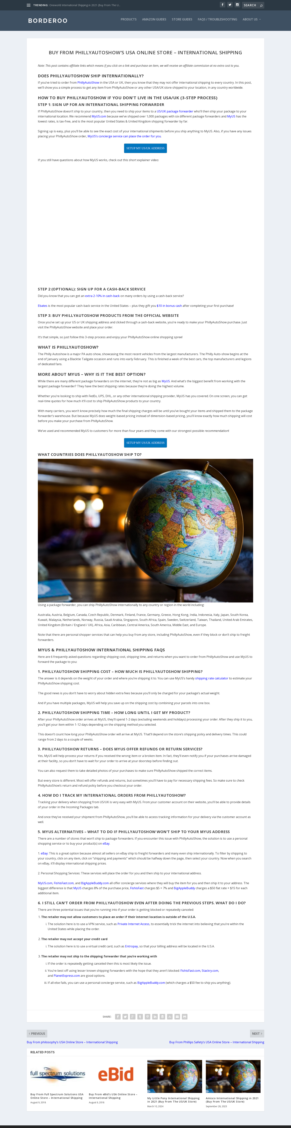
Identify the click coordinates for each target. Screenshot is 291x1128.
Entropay (131, 949)
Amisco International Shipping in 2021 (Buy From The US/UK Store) (232, 1102)
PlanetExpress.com (67, 978)
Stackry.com (210, 973)
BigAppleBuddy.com (151, 985)
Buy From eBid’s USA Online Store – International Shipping (113, 1098)
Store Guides (182, 22)
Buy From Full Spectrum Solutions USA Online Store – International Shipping (56, 1098)
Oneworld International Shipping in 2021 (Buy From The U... (84, 5)
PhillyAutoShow (88, 85)
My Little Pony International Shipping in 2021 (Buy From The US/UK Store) (173, 1102)
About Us (250, 22)
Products (129, 22)
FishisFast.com (190, 973)
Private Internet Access (133, 927)
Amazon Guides (154, 22)
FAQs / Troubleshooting (217, 22)
